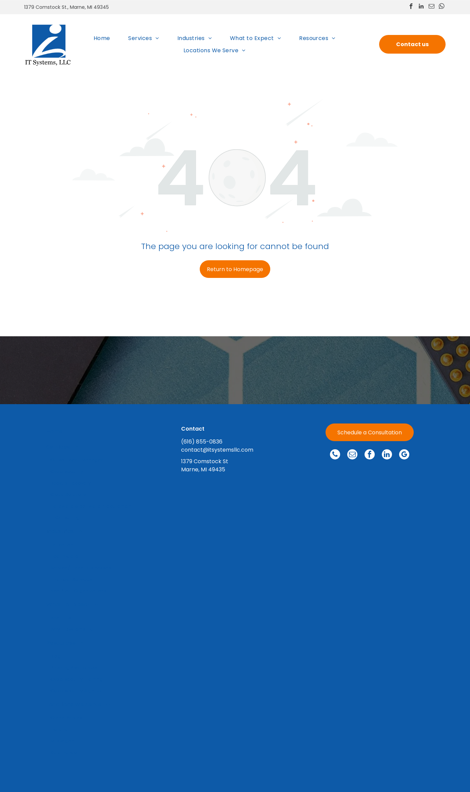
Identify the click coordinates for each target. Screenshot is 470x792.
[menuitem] (102, 38)
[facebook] (411, 7)
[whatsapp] (441, 7)
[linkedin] (421, 7)
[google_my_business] (404, 455)
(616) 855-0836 (201, 442)
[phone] (335, 455)
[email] (431, 7)
